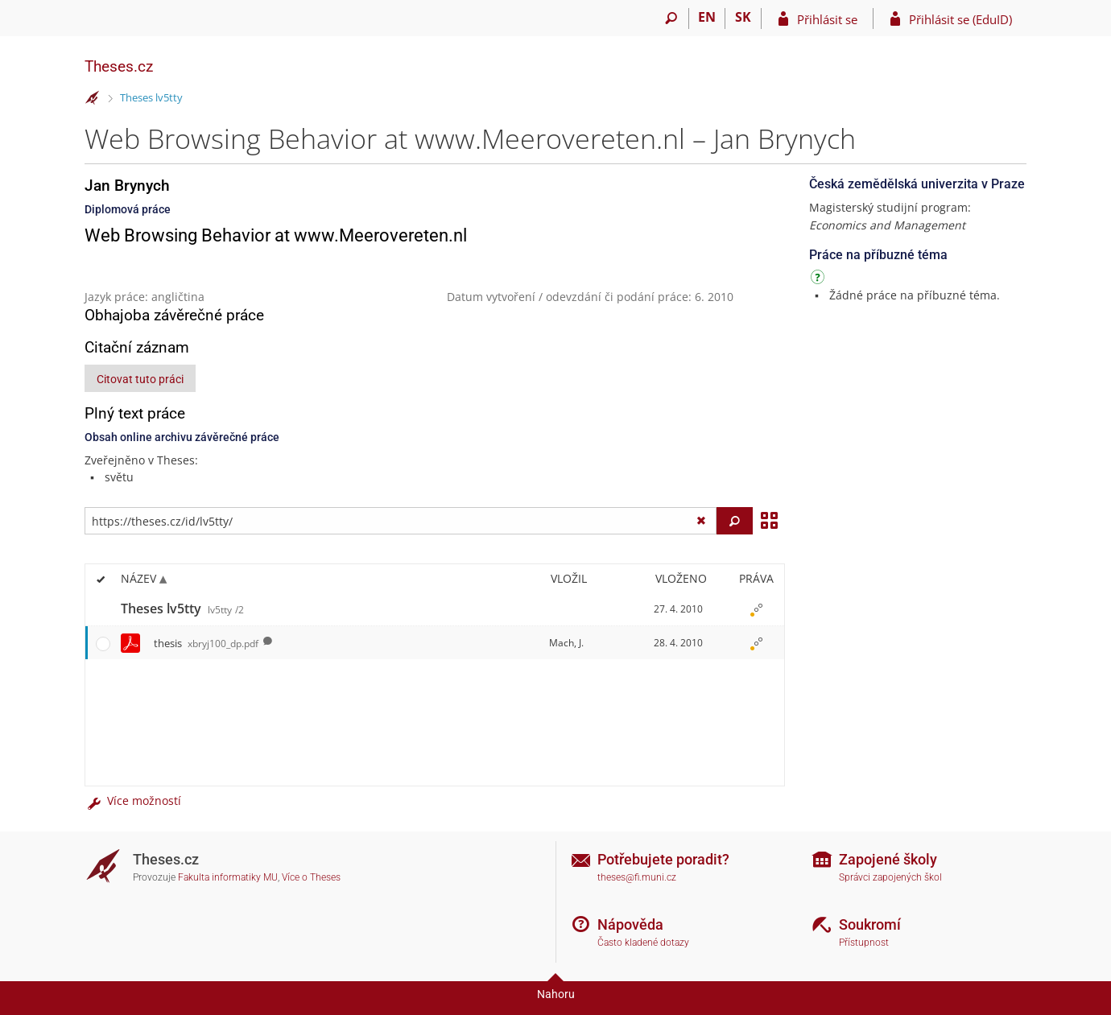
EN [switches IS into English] (707, 17)
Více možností (133, 800)
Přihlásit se (827, 19)
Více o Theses (311, 877)
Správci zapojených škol (890, 877)
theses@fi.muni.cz (636, 877)
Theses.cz (119, 66)
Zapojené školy (888, 859)
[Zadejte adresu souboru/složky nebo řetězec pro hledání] (401, 520)
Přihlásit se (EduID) (960, 19)
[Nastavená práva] (756, 609)
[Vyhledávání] (671, 18)
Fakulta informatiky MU (228, 877)
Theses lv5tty (151, 97)
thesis (206, 643)
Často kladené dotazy (643, 942)
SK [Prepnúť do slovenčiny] (743, 17)
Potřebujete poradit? (663, 859)
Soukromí (870, 924)
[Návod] (819, 280)
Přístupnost (864, 942)
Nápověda (630, 924)
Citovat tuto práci (140, 379)
